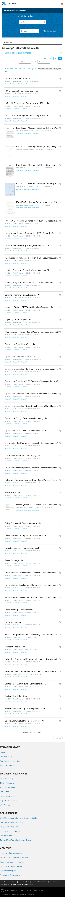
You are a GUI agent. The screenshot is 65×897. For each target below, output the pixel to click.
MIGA (35, 890)
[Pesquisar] (44, 22)
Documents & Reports (8, 796)
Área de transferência (47, 31)
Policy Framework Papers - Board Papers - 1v (25, 536)
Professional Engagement (10, 875)
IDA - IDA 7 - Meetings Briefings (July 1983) (36, 147)
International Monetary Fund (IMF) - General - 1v (27, 246)
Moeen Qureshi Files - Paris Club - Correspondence (39, 505)
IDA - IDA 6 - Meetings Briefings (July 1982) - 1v (26, 116)
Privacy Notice (11, 882)
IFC (31, 890)
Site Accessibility (24, 882)
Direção (34, 62)
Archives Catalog (6, 778)
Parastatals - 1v (12, 493)
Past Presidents (6, 757)
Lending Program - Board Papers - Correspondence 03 (30, 283)
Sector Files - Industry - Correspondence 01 (25, 709)
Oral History (4, 792)
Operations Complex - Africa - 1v (20, 344)
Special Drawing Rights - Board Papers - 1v (24, 721)
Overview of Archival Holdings (11, 822)
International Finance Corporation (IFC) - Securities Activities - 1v (35, 258)
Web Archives (5, 805)
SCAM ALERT (5, 885)
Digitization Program (8, 871)
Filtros (8, 42)
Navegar (29, 31)
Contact (55, 882)
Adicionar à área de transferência (60, 79)
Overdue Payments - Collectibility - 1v (22, 456)
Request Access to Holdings (10, 831)
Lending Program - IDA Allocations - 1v (22, 295)
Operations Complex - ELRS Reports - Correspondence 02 (31, 381)
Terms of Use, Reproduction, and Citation (16, 840)
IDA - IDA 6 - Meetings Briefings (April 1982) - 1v (27, 103)
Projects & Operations (8, 800)
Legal (3, 882)
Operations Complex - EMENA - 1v (20, 357)
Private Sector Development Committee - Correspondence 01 (33, 585)
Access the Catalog (19, 10)
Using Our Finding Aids (9, 827)
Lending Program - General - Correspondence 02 (27, 270)
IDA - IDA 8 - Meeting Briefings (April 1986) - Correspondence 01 (34, 221)
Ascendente (43, 62)
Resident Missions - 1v (15, 647)
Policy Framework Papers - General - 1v (23, 524)
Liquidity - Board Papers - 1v (18, 320)
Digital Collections (7, 783)
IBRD (22, 890)
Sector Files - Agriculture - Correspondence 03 (26, 684)
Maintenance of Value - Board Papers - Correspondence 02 (31, 332)
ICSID (41, 890)
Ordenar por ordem (11, 62)
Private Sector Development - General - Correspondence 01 (32, 573)
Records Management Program (12, 862)
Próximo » (57, 738)
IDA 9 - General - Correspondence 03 (22, 91)
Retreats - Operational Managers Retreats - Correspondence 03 (34, 659)
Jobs (49, 882)
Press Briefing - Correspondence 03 (21, 610)
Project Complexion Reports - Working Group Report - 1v (31, 635)
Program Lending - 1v (14, 622)
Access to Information (39, 882)
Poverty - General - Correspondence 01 (22, 548)
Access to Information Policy (11, 853)
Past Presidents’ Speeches (10, 761)
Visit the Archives (6, 835)
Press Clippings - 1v (14, 561)
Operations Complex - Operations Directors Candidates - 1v (32, 406)
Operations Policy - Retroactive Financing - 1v (26, 419)
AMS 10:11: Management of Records (14, 857)
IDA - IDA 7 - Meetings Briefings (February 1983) (38, 128)
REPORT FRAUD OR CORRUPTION (21, 885)
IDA (27, 890)
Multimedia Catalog (7, 787)
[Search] (32, 22)
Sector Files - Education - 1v (17, 696)
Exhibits (3, 752)
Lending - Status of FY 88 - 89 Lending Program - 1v (29, 307)
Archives (12, 3)
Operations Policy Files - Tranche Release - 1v (25, 431)
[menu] (62, 3)
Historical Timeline (7, 765)
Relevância (25, 62)
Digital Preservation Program (11, 866)
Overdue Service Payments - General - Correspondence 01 (31, 443)
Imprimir (48, 58)
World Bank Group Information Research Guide (18, 818)
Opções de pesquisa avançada (18, 53)
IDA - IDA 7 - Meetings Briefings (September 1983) (39, 165)
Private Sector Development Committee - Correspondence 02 (33, 598)
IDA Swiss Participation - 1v (17, 79)
